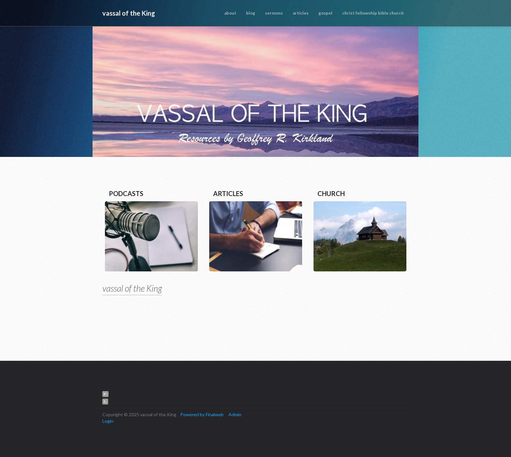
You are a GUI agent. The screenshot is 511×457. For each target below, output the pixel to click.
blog (250, 13)
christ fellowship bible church (373, 13)
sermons (274, 13)
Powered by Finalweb (202, 414)
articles (301, 13)
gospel (325, 13)
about (230, 13)
